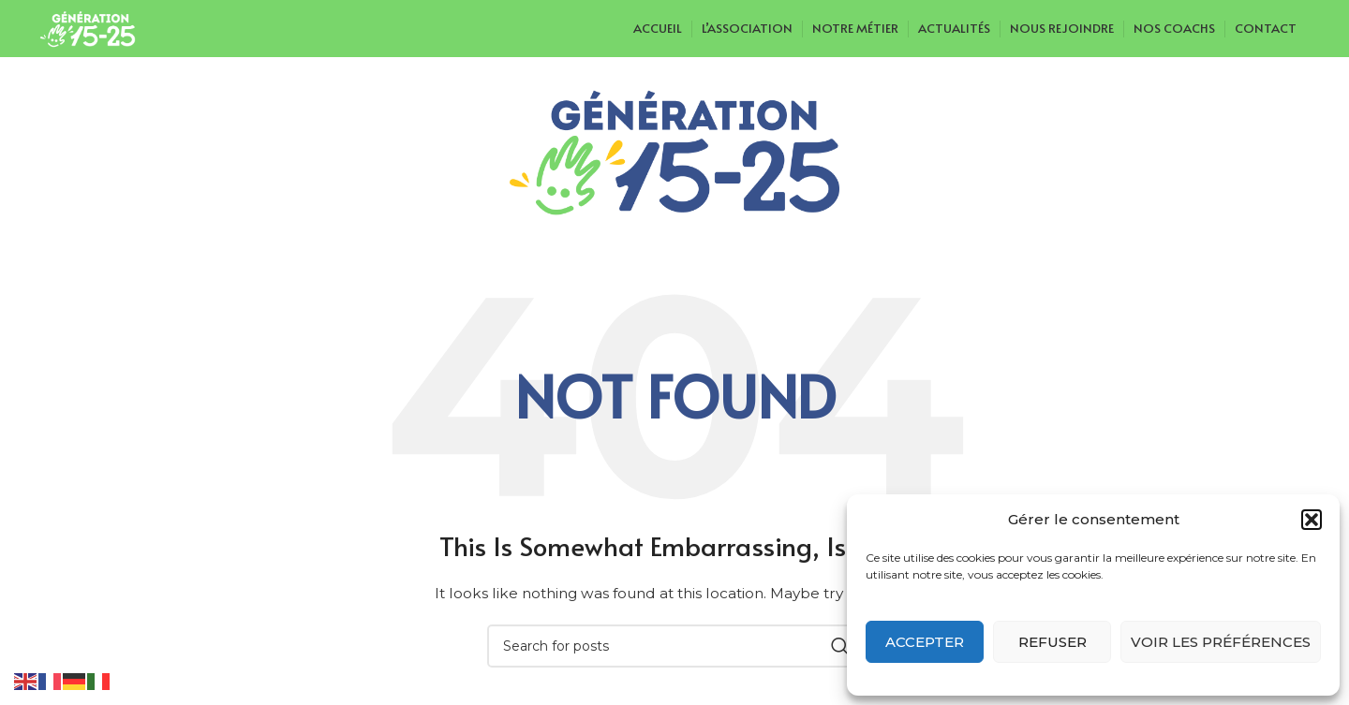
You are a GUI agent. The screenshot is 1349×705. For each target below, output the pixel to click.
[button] (1311, 519)
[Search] (674, 646)
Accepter (924, 642)
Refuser (1052, 642)
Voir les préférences (1221, 642)
